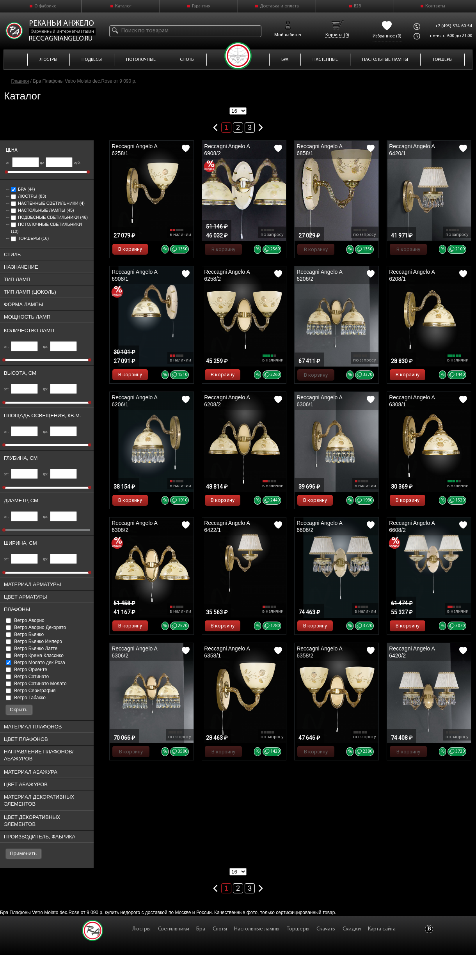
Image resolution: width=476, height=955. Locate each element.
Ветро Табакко (26, 697)
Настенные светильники (48, 203)
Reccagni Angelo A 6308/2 (134, 526)
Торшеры (30, 238)
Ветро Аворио (25, 620)
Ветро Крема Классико (35, 655)
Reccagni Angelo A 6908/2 (227, 149)
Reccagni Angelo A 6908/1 (134, 275)
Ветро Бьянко (25, 634)
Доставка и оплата (279, 6)
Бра (23, 189)
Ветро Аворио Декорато (36, 627)
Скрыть (19, 709)
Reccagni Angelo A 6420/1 (412, 149)
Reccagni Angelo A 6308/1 (412, 401)
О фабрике (45, 6)
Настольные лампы (42, 210)
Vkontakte (429, 929)
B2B (357, 6)
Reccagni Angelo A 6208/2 (227, 401)
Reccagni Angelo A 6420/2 (412, 652)
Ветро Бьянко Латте (31, 648)
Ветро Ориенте (26, 669)
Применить (23, 853)
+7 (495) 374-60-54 (453, 26)
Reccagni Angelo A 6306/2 (134, 652)
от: (21, 347)
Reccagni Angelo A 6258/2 (227, 275)
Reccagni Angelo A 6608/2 (412, 526)
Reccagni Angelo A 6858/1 (319, 149)
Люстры (28, 196)
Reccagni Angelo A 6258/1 (134, 149)
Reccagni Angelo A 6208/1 (412, 275)
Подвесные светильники (49, 217)
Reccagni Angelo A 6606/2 (319, 526)
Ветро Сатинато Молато (36, 683)
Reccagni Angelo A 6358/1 (227, 652)
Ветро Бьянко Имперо (34, 641)
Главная (20, 81)
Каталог (123, 6)
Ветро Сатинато (27, 676)
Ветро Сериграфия (30, 690)
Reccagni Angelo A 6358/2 (319, 652)
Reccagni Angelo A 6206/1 (134, 401)
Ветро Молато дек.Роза (35, 662)
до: (60, 347)
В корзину (130, 249)
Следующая (261, 126)
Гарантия (201, 6)
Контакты (435, 6)
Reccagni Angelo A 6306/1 (319, 401)
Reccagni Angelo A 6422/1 (227, 526)
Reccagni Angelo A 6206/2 (319, 275)
